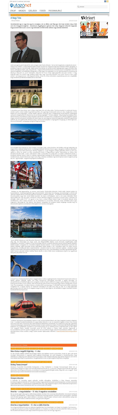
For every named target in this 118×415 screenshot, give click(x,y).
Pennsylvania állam (25, 402)
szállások (32, 11)
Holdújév (18, 362)
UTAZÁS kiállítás (20, 348)
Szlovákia (60, 348)
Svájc (17, 15)
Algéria (27, 348)
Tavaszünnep (25, 362)
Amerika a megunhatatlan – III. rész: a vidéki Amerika (30, 405)
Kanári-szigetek (34, 348)
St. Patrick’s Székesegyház (28, 389)
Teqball (50, 362)
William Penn (34, 402)
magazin (22, 11)
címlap (13, 11)
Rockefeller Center (41, 389)
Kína (17, 375)
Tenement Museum (52, 389)
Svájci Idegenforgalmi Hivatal (26, 15)
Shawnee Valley (53, 402)
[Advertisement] (94, 50)
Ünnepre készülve (17, 378)
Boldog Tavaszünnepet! (19, 365)
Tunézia (41, 348)
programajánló (55, 11)
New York (18, 389)
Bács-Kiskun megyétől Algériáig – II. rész (25, 351)
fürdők (43, 11)
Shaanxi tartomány (24, 375)
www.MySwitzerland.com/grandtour (67, 331)
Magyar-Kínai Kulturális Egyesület (38, 362)
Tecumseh (60, 402)
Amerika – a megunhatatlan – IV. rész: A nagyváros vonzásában (33, 392)
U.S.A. (17, 402)
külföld (13, 15)
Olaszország (47, 348)
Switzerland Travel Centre (42, 15)
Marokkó (54, 348)
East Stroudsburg (43, 402)
